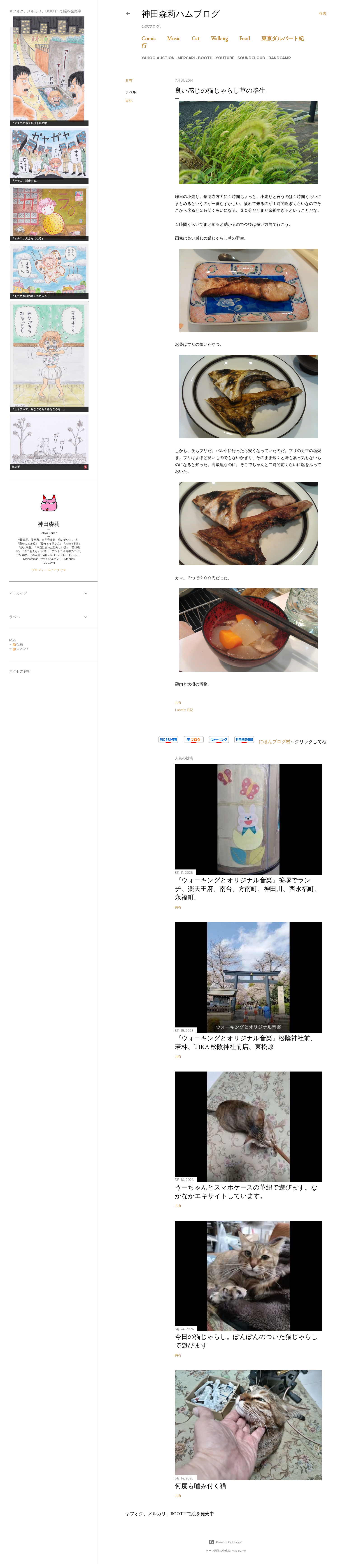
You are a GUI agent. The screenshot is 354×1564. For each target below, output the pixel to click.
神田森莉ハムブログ (181, 13)
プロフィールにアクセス (48, 570)
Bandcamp (279, 58)
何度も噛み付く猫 (200, 1486)
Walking (224, 38)
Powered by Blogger (226, 1542)
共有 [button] (129, 80)
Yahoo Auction (158, 58)
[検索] (322, 13)
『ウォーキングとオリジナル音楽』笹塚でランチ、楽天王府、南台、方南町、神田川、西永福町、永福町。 (248, 888)
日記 (129, 100)
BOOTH (205, 58)
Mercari (186, 58)
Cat (201, 38)
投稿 (18, 644)
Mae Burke (239, 1550)
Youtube (225, 58)
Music (179, 38)
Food (249, 38)
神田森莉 (49, 524)
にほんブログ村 (272, 741)
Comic (154, 38)
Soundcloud (251, 58)
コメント (21, 649)
